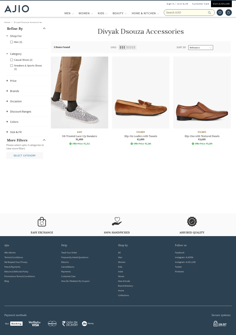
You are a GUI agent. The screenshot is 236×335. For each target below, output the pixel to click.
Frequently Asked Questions (74, 257)
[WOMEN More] (92, 13)
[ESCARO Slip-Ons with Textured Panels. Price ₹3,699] (202, 101)
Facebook (179, 252)
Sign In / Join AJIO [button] (177, 3)
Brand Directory (125, 285)
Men (120, 257)
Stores (121, 276)
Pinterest (179, 271)
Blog (6, 281)
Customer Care (200, 3)
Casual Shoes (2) (23, 59)
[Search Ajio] (189, 12)
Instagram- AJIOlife (184, 257)
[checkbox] (27, 42)
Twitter (178, 266)
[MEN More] (73, 13)
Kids (120, 266)
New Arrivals (124, 281)
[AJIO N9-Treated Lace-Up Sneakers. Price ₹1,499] (79, 101)
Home (7, 22)
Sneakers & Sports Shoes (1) (28, 67)
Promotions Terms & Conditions (19, 276)
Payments (66, 271)
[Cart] (228, 12)
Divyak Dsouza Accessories (28, 22)
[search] (211, 12)
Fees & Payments (12, 266)
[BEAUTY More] (126, 13)
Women (121, 262)
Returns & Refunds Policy (16, 271)
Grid (113, 47)
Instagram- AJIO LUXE (185, 262)
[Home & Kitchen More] (158, 13)
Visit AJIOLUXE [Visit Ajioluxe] (221, 3)
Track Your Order (69, 252)
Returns (65, 262)
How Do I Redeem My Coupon (75, 281)
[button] (27, 28)
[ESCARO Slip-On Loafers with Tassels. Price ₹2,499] (140, 101)
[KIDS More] (106, 13)
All (119, 252)
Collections (123, 295)
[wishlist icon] (220, 12)
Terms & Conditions (13, 257)
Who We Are (10, 252)
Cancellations (67, 266)
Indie (120, 271)
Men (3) (18, 42)
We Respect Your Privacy (15, 262)
